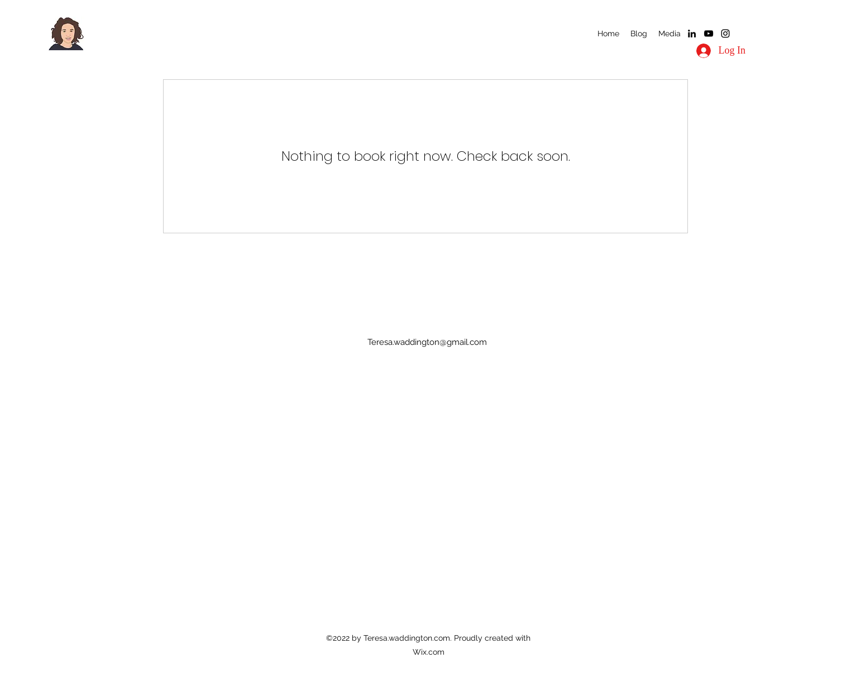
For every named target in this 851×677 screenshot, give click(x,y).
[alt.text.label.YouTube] (708, 33)
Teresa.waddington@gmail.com (427, 342)
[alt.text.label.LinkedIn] (691, 33)
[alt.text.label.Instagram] (725, 33)
